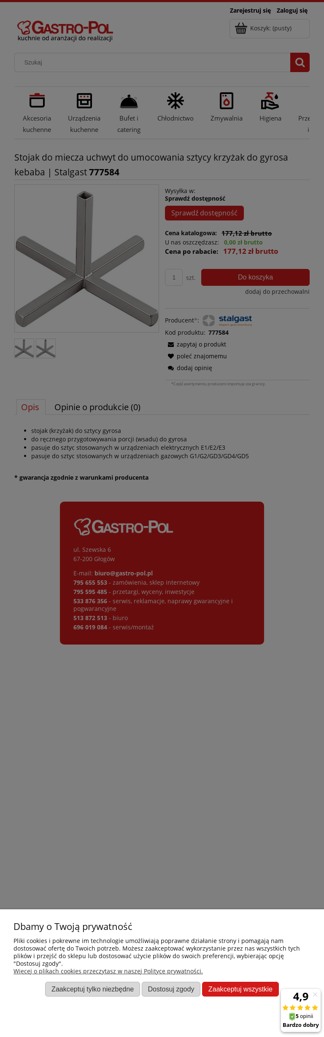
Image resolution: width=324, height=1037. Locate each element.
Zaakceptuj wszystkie (240, 989)
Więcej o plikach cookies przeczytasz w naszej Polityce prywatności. (108, 971)
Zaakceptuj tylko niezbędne (92, 989)
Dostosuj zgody (171, 989)
